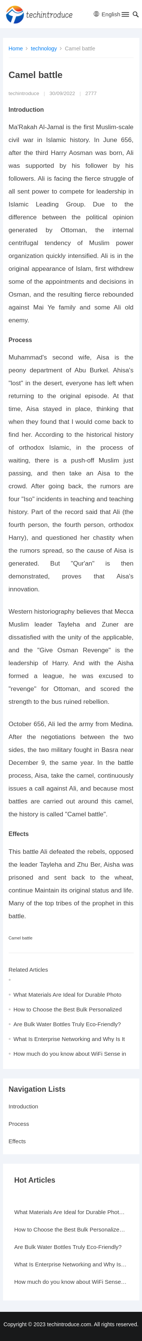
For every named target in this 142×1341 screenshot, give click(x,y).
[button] (125, 16)
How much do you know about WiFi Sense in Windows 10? (71, 1281)
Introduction (23, 1106)
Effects (17, 1141)
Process (19, 1124)
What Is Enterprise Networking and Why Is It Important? (71, 1264)
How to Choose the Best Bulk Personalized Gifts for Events (71, 1229)
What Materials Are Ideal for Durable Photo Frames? (71, 1212)
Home (16, 48)
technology (44, 48)
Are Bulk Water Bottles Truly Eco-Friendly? (67, 1024)
